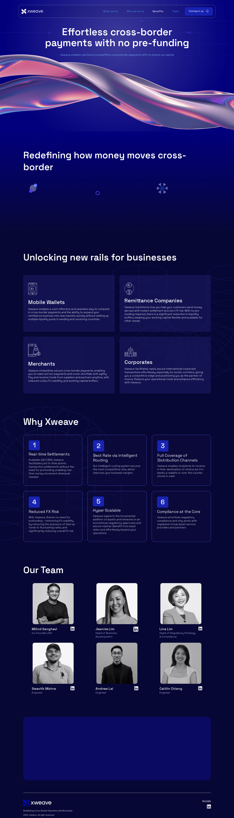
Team (175, 11)
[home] (61, 11)
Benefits (158, 11)
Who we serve (135, 11)
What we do (110, 11)
